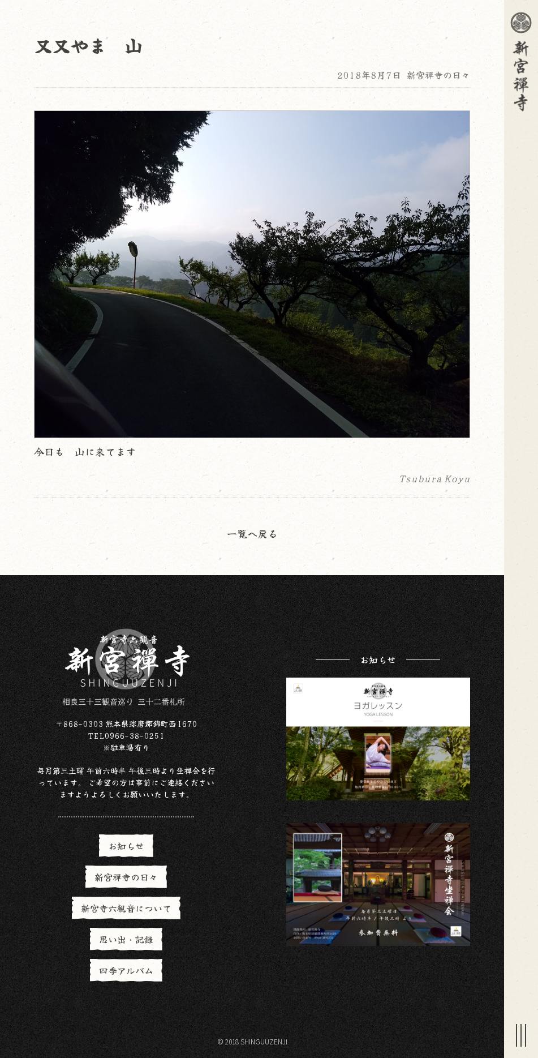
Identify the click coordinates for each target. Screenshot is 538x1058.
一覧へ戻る (252, 533)
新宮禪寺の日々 (438, 75)
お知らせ (126, 846)
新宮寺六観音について (126, 908)
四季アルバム (126, 970)
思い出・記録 (126, 939)
